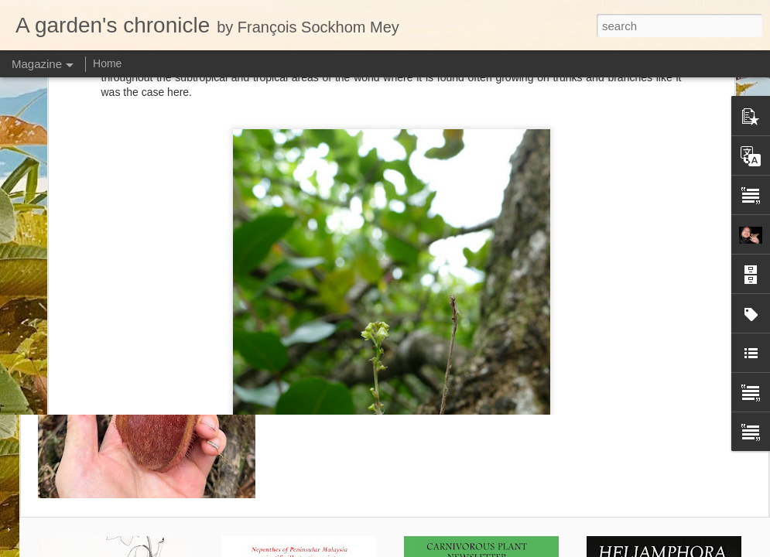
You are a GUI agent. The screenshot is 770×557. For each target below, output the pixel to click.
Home (107, 63)
